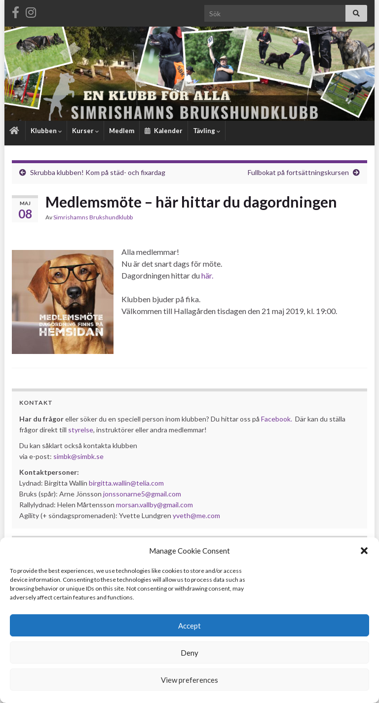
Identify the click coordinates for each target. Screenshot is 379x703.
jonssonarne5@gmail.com (142, 494)
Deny (189, 652)
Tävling (206, 131)
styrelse (80, 429)
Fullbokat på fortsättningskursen (298, 172)
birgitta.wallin (109, 483)
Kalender (164, 131)
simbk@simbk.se (78, 456)
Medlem (121, 131)
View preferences (189, 679)
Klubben (46, 131)
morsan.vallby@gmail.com (155, 504)
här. (207, 275)
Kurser (85, 131)
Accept (189, 625)
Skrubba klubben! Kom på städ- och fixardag (97, 172)
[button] (364, 551)
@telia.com (147, 483)
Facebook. (276, 419)
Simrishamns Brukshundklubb (93, 217)
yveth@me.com (196, 515)
